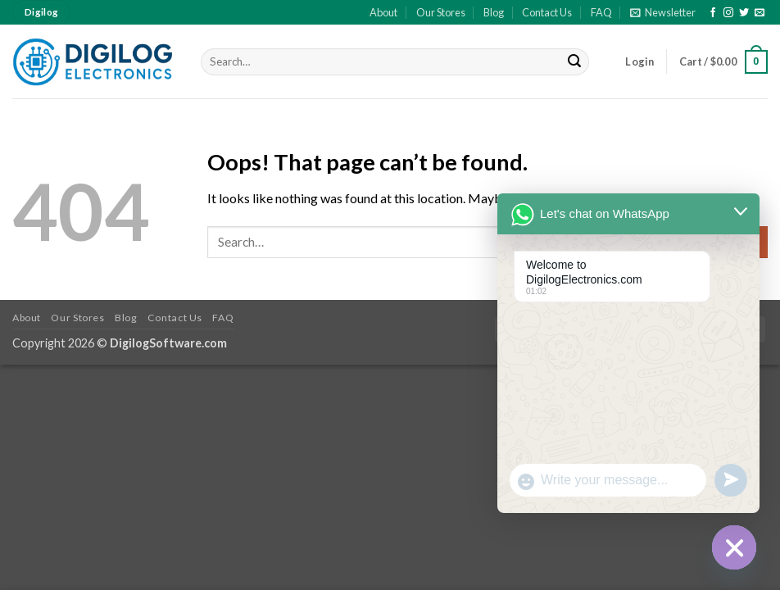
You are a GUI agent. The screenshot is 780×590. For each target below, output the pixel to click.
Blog (493, 12)
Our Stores (440, 12)
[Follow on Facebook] (713, 13)
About (383, 12)
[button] (663, 12)
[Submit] (574, 62)
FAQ (601, 12)
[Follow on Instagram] (728, 13)
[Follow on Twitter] (744, 13)
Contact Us (547, 12)
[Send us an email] (759, 13)
